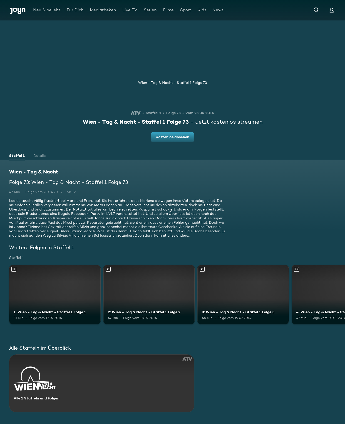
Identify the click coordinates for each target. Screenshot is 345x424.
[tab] (17, 156)
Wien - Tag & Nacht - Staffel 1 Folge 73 (172, 82)
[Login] (331, 10)
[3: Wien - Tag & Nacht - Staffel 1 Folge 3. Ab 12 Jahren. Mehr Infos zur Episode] (243, 294)
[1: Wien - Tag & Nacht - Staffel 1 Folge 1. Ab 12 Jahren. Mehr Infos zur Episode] (55, 294)
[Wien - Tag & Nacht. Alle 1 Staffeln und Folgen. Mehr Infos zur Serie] (101, 383)
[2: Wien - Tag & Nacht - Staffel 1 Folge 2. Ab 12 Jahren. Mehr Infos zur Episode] (149, 294)
